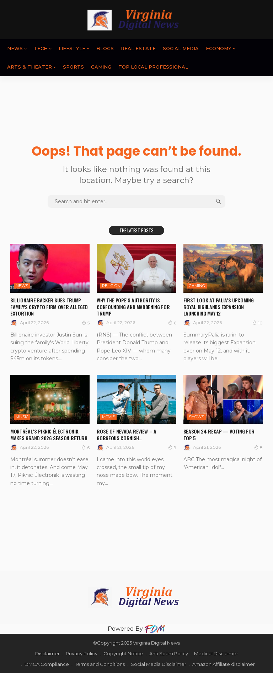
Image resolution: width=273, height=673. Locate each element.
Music (22, 416)
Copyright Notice (123, 653)
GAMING (101, 67)
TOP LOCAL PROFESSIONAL (153, 67)
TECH (41, 48)
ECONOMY (218, 48)
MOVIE (108, 416)
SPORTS (73, 67)
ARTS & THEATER (29, 67)
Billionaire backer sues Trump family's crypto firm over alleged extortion (48, 306)
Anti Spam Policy (168, 653)
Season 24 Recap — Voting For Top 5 (219, 434)
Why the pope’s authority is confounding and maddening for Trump (133, 306)
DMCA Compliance (47, 664)
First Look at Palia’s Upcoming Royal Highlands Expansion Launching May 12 (218, 306)
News (15, 48)
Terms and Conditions (100, 664)
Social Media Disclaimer (158, 664)
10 (257, 322)
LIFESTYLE (72, 48)
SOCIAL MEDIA (181, 48)
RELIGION (111, 285)
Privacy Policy (81, 653)
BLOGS (105, 48)
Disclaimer (47, 653)
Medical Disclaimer (216, 653)
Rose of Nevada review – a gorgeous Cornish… (126, 434)
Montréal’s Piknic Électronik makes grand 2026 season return (48, 434)
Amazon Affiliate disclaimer (223, 664)
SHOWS (196, 416)
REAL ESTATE (138, 48)
